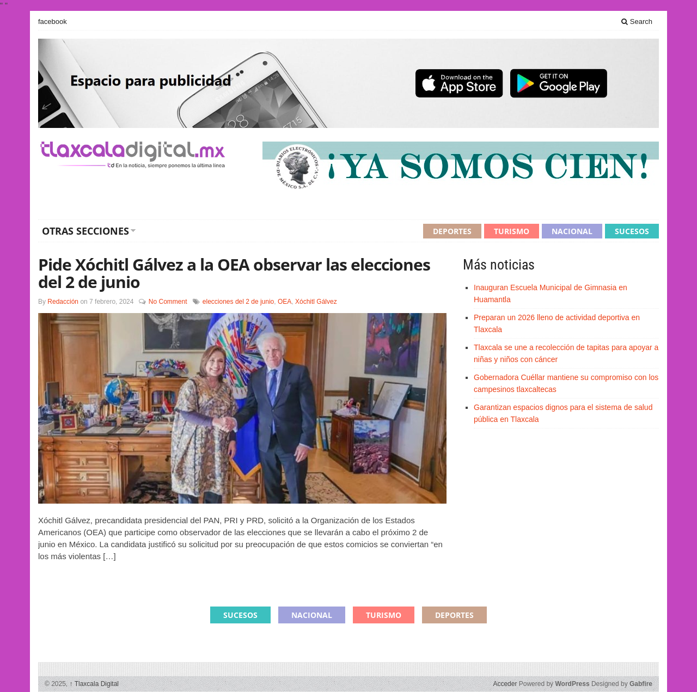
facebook (52, 21)
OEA (284, 301)
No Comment (168, 301)
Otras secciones (85, 230)
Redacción (62, 301)
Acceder (505, 684)
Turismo (511, 231)
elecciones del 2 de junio (238, 301)
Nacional (572, 231)
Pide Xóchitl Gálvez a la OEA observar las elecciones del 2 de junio (234, 273)
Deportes (452, 231)
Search (636, 21)
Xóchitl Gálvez (316, 301)
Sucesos (632, 231)
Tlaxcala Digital (94, 684)
